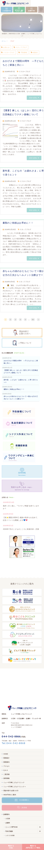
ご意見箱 (6, 774)
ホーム (4, 41)
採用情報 (6, 778)
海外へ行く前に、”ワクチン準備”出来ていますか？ (21, 507)
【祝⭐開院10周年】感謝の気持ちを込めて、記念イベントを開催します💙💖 (21, 519)
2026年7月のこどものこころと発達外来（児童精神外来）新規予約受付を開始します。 (21, 530)
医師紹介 (6, 758)
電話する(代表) (11, 847)
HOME (5, 754)
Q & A (5, 770)
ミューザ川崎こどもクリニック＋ (14, 786)
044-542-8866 (11, 737)
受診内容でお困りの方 (10, 790)
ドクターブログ (7, 52)
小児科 (7, 818)
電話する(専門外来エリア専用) (33, 847)
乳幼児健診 (9, 831)
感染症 (34, 52)
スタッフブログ (20, 47)
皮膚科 (7, 823)
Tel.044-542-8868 (13, 743)
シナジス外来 (10, 835)
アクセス (6, 766)
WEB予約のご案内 (9, 795)
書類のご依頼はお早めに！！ (18, 223)
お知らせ (5, 47)
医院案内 (6, 762)
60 (33, 319)
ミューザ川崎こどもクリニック (13, 782)
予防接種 (22, 52)
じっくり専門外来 (11, 827)
